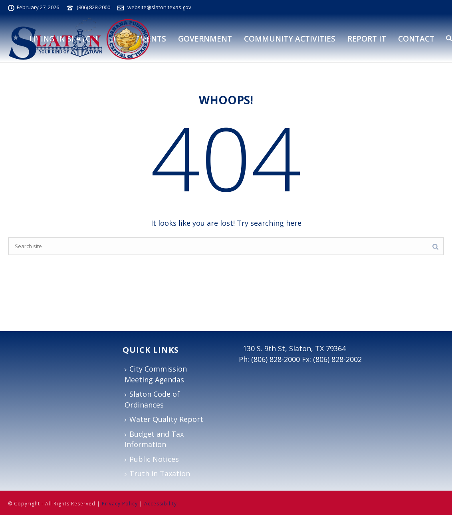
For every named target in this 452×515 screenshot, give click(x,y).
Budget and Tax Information (154, 439)
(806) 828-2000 (93, 7)
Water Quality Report (164, 419)
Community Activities (289, 39)
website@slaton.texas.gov (159, 7)
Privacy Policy (120, 503)
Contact (416, 39)
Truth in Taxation (157, 473)
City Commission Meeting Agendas (156, 374)
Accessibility (160, 503)
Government (205, 39)
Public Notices (152, 459)
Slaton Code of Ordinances (152, 399)
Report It (366, 39)
